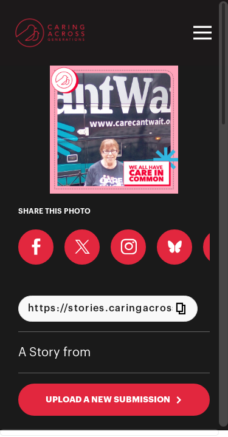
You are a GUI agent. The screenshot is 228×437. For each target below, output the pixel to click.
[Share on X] (82, 247)
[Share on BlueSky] (174, 247)
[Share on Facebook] (36, 247)
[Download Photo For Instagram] (128, 247)
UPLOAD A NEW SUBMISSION (114, 399)
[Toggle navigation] (200, 33)
